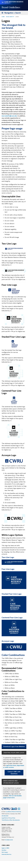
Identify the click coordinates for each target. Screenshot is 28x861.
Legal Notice (5, 818)
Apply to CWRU (5, 848)
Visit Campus (5, 852)
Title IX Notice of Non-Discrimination (11, 820)
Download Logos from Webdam (14, 746)
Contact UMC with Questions (14, 773)
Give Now (4, 850)
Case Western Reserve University (13, 811)
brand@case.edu (9, 839)
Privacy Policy (12, 818)
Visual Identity (10, 16)
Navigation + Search (11, 13)
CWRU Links (6, 845)
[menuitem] (14, 848)
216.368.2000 (5, 816)
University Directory (6, 854)
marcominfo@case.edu (9, 116)
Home (3, 16)
